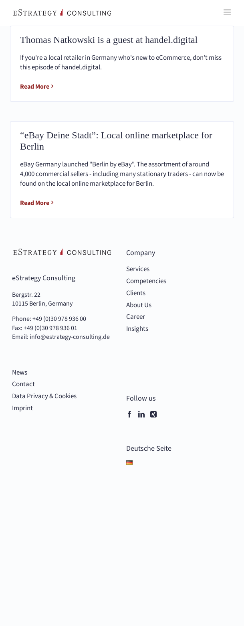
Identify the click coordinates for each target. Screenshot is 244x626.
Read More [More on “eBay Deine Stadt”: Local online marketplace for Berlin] (34, 203)
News (19, 372)
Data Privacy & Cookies (44, 396)
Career (135, 317)
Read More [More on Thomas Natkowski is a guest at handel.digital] (34, 86)
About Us (138, 305)
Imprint (22, 408)
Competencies (146, 281)
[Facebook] (129, 414)
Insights (137, 329)
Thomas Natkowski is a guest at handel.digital (109, 39)
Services (137, 269)
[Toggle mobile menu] (228, 12)
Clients (135, 293)
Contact (23, 384)
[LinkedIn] (141, 414)
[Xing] (153, 414)
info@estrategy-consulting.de (70, 336)
